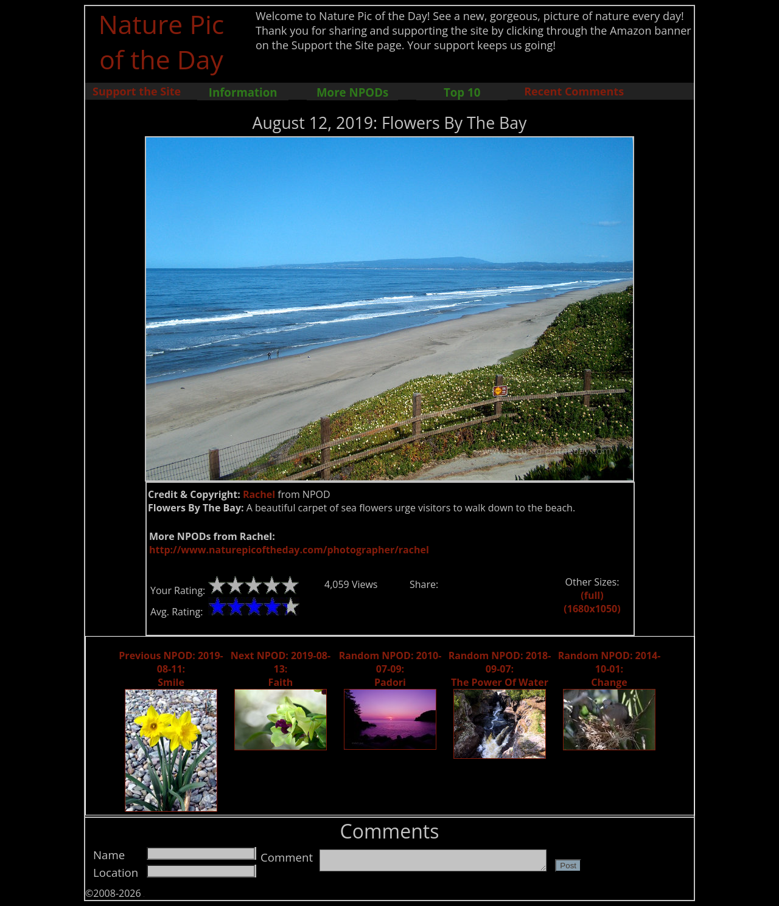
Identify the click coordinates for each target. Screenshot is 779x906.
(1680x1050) (592, 608)
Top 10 (462, 92)
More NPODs (352, 92)
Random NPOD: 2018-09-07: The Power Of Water (500, 669)
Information (243, 92)
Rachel (259, 494)
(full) (592, 595)
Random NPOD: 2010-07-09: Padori (390, 669)
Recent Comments (574, 91)
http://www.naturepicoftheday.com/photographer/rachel (289, 549)
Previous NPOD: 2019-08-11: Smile (171, 669)
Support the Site (137, 91)
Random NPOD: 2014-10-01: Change (609, 669)
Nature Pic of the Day (162, 41)
